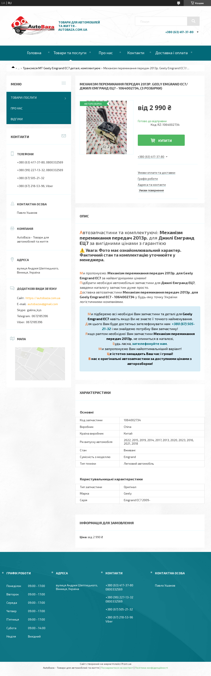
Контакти (135, 52)
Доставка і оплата (171, 52)
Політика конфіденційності (151, 667)
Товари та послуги (70, 52)
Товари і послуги (24, 97)
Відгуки (17, 119)
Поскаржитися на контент (117, 667)
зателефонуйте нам (149, 343)
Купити (165, 140)
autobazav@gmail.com (43, 304)
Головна (34, 52)
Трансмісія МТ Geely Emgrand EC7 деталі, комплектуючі (61, 68)
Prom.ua (126, 663)
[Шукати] (193, 21)
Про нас (106, 52)
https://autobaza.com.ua (43, 298)
